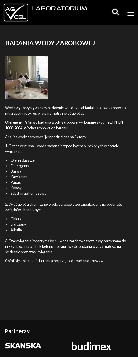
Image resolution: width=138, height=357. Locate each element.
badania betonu (37, 260)
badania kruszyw (89, 260)
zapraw (115, 107)
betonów (100, 107)
